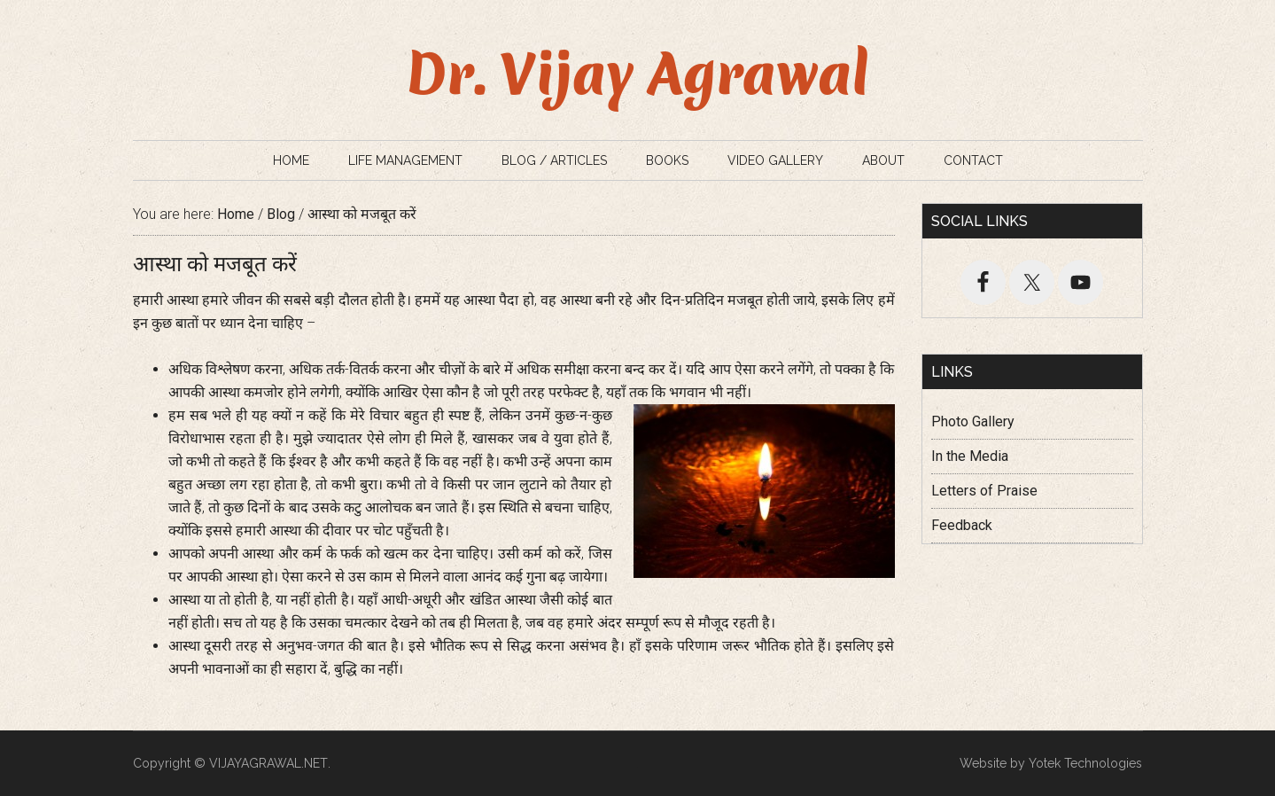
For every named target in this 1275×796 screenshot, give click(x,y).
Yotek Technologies (1085, 763)
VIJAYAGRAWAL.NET (268, 763)
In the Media (969, 456)
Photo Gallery (973, 421)
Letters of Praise (984, 490)
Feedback (961, 525)
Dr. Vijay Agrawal (637, 74)
